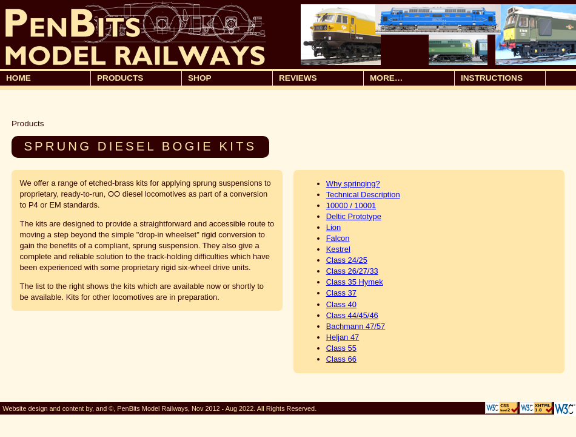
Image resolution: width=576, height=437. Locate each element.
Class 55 (341, 348)
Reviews (298, 78)
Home (18, 78)
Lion (333, 227)
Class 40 (341, 304)
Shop (228, 79)
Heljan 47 (343, 337)
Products (137, 79)
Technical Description (363, 194)
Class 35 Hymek (354, 281)
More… (410, 79)
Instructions (492, 78)
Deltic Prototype (353, 216)
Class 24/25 (346, 260)
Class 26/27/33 (352, 271)
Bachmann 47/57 (356, 326)
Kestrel (338, 249)
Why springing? (353, 183)
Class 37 (341, 292)
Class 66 (341, 359)
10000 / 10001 (351, 205)
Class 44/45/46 (352, 315)
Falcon (338, 238)
